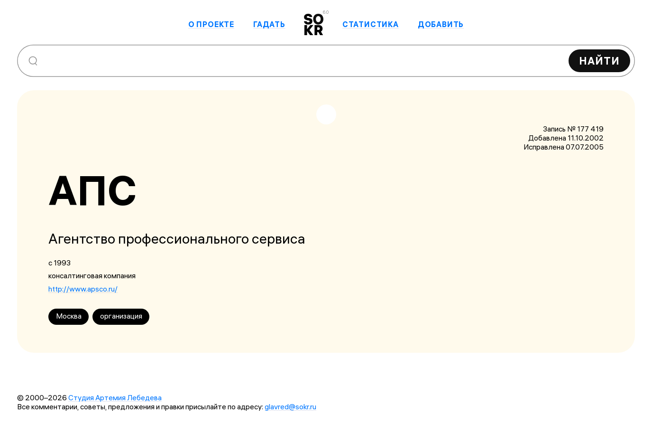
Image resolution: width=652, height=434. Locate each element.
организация (121, 316)
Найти (599, 61)
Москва (69, 316)
